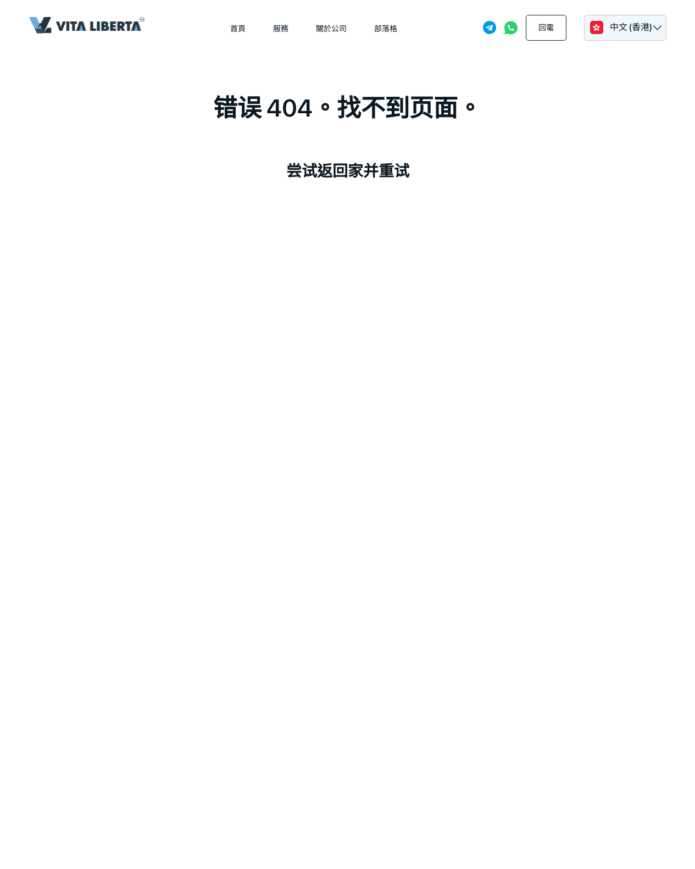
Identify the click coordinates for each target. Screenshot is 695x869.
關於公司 (331, 28)
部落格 (385, 28)
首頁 (238, 28)
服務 (280, 28)
